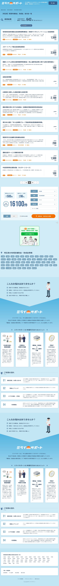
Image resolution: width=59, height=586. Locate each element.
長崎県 (35, 561)
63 (26, 182)
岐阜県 (40, 558)
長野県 (35, 558)
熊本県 (39, 561)
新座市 (7, 262)
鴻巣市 (29, 268)
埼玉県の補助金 (10, 9)
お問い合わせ (37, 578)
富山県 (18, 558)
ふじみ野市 (8, 268)
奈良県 (26, 560)
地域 (34, 195)
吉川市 (41, 256)
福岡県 (26, 561)
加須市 (31, 256)
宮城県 (17, 556)
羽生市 (36, 265)
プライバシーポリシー (29, 578)
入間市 (22, 256)
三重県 (4, 560)
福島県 (30, 556)
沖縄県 (9, 563)
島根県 (40, 560)
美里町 (31, 265)
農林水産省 (23, 572)
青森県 (9, 556)
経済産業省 (5, 572)
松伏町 (43, 262)
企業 (7, 216)
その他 (17, 563)
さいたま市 (39, 259)
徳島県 (9, 561)
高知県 (22, 561)
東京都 (4, 558)
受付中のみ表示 (24, 216)
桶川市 (48, 262)
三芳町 (2, 256)
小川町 (8, 259)
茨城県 (35, 556)
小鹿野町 (14, 259)
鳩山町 (24, 268)
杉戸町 (32, 262)
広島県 (48, 560)
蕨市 (51, 265)
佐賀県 (30, 561)
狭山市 (12, 265)
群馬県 (43, 556)
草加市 (41, 265)
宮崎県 (47, 561)
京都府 (13, 560)
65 (32, 182)
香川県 (13, 561)
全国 (13, 563)
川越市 (33, 259)
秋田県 (22, 556)
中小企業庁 (11, 572)
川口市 (24, 259)
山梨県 (31, 558)
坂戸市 (51, 256)
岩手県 (13, 556)
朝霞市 (23, 262)
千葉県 (52, 556)
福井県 (27, 558)
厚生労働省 (17, 572)
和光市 (46, 256)
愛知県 (48, 558)
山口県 (4, 561)
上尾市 (12, 256)
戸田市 (55, 259)
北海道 (4, 556)
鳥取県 (35, 560)
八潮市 (27, 256)
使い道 (34, 204)
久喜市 (17, 256)
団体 (14, 216)
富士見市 (3, 259)
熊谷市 (7, 265)
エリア (34, 191)
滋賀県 (9, 560)
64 (29, 182)
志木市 (50, 259)
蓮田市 (46, 265)
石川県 (22, 558)
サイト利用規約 (20, 578)
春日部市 (18, 262)
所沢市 (2, 262)
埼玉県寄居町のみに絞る (26, 25)
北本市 (36, 256)
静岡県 (44, 558)
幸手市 (45, 259)
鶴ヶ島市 (34, 268)
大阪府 (17, 560)
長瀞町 (14, 268)
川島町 (29, 259)
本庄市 (28, 262)
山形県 (26, 556)
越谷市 (2, 268)
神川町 (22, 265)
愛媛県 (17, 561)
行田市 (55, 265)
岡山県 (44, 560)
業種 (34, 200)
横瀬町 (53, 262)
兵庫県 (22, 560)
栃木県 (39, 556)
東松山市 (38, 262)
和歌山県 (30, 560)
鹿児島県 (5, 563)
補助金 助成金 (3, 9)
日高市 (12, 262)
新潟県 (14, 558)
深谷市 (2, 265)
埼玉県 (47, 556)
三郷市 (7, 256)
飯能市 (19, 268)
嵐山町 (19, 259)
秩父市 (27, 265)
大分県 (43, 561)
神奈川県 (9, 558)
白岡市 (17, 265)
